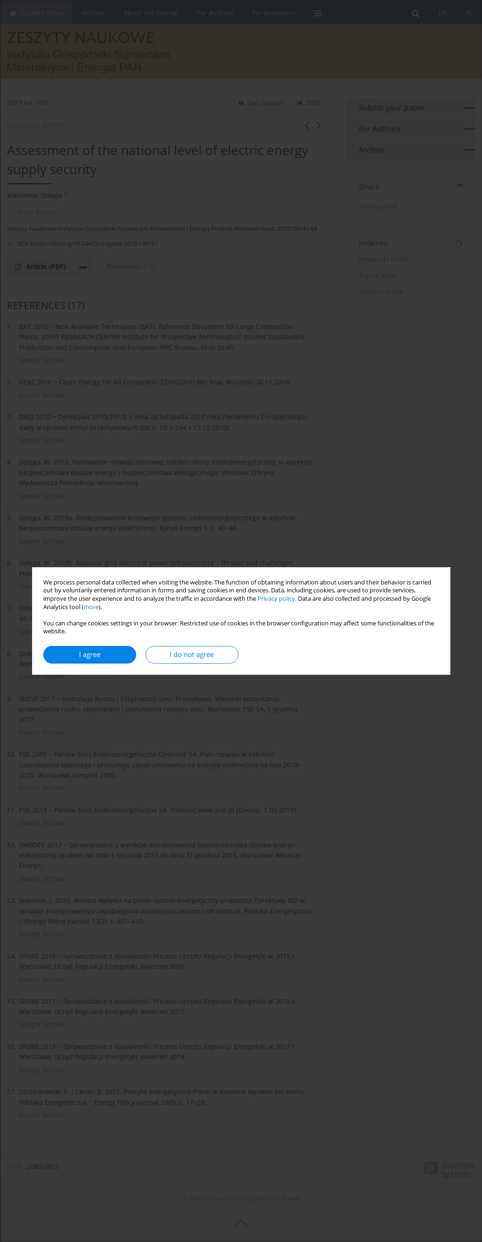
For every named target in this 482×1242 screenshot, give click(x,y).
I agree (89, 654)
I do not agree (192, 654)
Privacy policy (276, 599)
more (91, 607)
